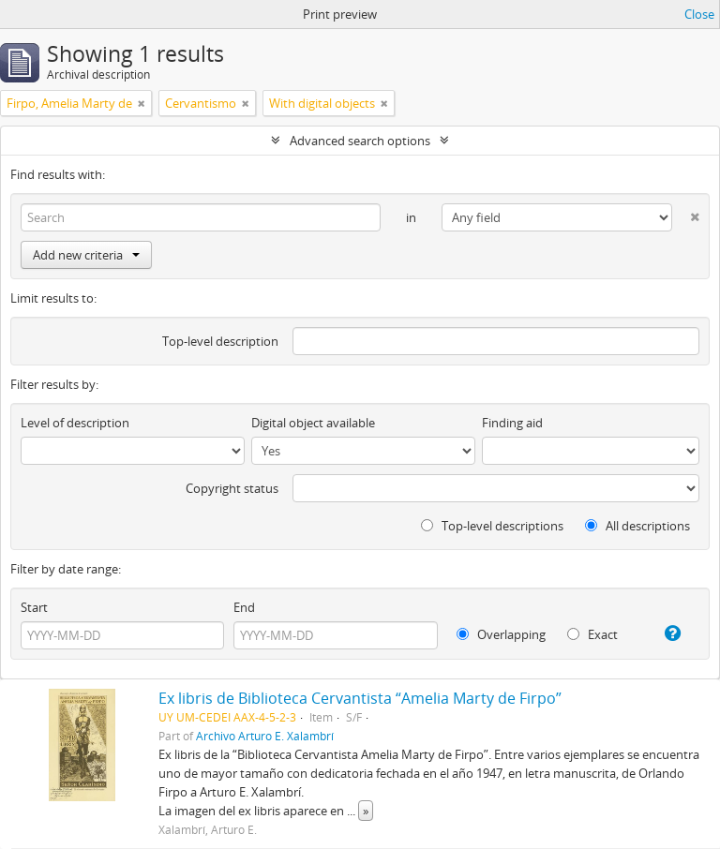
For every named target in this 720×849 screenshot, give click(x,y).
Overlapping (501, 634)
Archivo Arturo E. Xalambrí (265, 735)
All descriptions (637, 525)
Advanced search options (360, 140)
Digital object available (313, 422)
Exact (592, 634)
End (244, 607)
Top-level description (220, 341)
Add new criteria (86, 254)
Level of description (75, 422)
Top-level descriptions (492, 525)
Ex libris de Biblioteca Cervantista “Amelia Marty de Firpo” (360, 698)
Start (34, 607)
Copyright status (232, 488)
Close (699, 14)
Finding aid (512, 422)
